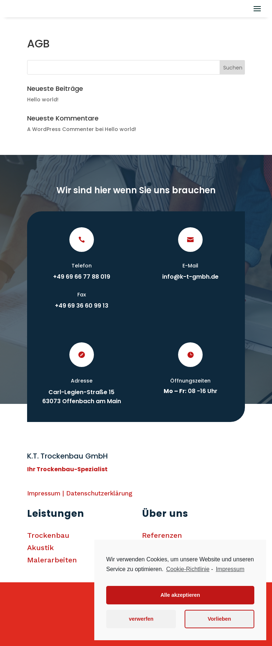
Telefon (82, 265)
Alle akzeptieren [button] (180, 595)
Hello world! (43, 99)
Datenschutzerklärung (99, 493)
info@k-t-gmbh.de (190, 277)
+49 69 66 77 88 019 (81, 277)
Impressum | (46, 493)
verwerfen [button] (141, 619)
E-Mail (190, 265)
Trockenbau (48, 535)
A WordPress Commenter (60, 129)
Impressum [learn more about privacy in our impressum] (230, 569)
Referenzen (162, 535)
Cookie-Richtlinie (188, 569)
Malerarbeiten (52, 560)
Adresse (81, 380)
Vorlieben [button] (219, 619)
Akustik (40, 547)
